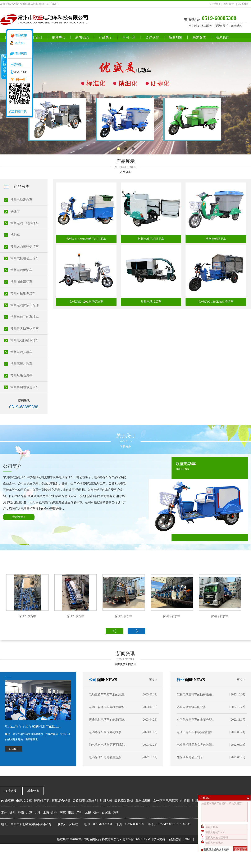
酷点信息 (175, 839)
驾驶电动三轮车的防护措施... (212, 694)
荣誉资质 (199, 37)
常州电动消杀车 (21, 199)
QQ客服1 (20, 42)
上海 (46, 812)
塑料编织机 (143, 800)
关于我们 (214, 3)
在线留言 (229, 3)
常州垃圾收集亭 (21, 375)
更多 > (241, 679)
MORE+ (13, 748)
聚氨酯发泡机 (123, 800)
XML (188, 839)
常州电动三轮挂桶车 (24, 223)
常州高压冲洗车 (21, 363)
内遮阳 (185, 800)
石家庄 (106, 812)
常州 (4, 812)
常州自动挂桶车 (21, 352)
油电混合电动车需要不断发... (124, 745)
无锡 (88, 812)
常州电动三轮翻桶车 (24, 317)
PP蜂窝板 (7, 800)
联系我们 (243, 3)
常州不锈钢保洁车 (23, 293)
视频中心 (58, 37)
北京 (29, 812)
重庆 (71, 812)
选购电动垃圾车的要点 (212, 707)
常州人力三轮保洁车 (24, 246)
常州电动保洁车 (21, 270)
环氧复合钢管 (61, 800)
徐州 (12, 812)
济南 (21, 812)
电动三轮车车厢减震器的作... (212, 732)
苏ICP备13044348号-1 (136, 839)
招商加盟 (175, 37)
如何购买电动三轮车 (212, 757)
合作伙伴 (152, 37)
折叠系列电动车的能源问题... (124, 719)
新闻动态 (82, 37)
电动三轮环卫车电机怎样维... (124, 707)
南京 (63, 812)
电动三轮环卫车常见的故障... (212, 745)
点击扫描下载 (18, 111)
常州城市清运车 (21, 281)
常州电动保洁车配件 (24, 305)
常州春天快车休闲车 (24, 328)
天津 (38, 812)
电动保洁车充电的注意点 (124, 757)
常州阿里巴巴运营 (165, 800)
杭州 (96, 812)
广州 (79, 812)
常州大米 (106, 800)
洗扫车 (15, 234)
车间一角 (129, 37)
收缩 (3, 66)
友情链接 (11, 790)
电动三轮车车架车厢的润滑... (124, 694)
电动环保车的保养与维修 (124, 732)
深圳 (116, 812)
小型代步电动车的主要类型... (212, 719)
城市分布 (33, 790)
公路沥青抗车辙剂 (85, 800)
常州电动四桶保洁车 (24, 340)
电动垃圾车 (24, 800)
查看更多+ (19, 517)
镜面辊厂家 (42, 800)
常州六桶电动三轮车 (24, 258)
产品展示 (105, 37)
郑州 (54, 812)
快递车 (15, 211)
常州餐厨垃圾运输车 (24, 387)
